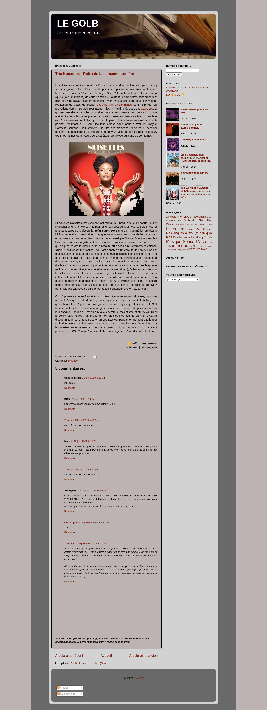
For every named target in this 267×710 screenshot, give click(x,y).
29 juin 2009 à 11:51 (85, 441)
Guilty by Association (193, 139)
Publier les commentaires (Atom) (89, 663)
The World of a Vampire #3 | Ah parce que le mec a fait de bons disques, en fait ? (196, 192)
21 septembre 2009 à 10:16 (90, 543)
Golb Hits (190, 220)
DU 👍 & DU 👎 (175, 94)
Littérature (175, 228)
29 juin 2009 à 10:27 (83, 399)
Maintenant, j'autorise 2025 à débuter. (193, 126)
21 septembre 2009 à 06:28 (94, 522)
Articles (62, 687)
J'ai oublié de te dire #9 (194, 172)
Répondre (69, 387)
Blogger (139, 677)
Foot (179, 220)
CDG (209, 216)
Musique (73, 360)
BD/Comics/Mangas (195, 216)
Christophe (71, 522)
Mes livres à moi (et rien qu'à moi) (192, 237)
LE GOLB (78, 23)
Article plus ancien (143, 655)
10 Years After (174, 216)
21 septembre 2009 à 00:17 (92, 490)
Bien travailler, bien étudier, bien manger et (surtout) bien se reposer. (196, 157)
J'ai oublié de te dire (186, 225)
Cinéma (170, 220)
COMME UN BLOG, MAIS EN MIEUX (187, 87)
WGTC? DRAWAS (198, 249)
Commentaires (67, 693)
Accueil (106, 655)
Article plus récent (69, 655)
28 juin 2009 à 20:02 (93, 377)
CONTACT (172, 91)
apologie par (114, 104)
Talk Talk (207, 242)
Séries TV (192, 241)
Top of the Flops (177, 245)
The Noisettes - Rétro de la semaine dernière (94, 74)
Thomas (69, 420)
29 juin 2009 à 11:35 (86, 420)
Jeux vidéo (205, 224)
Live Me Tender (199, 229)
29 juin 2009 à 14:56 (86, 469)
